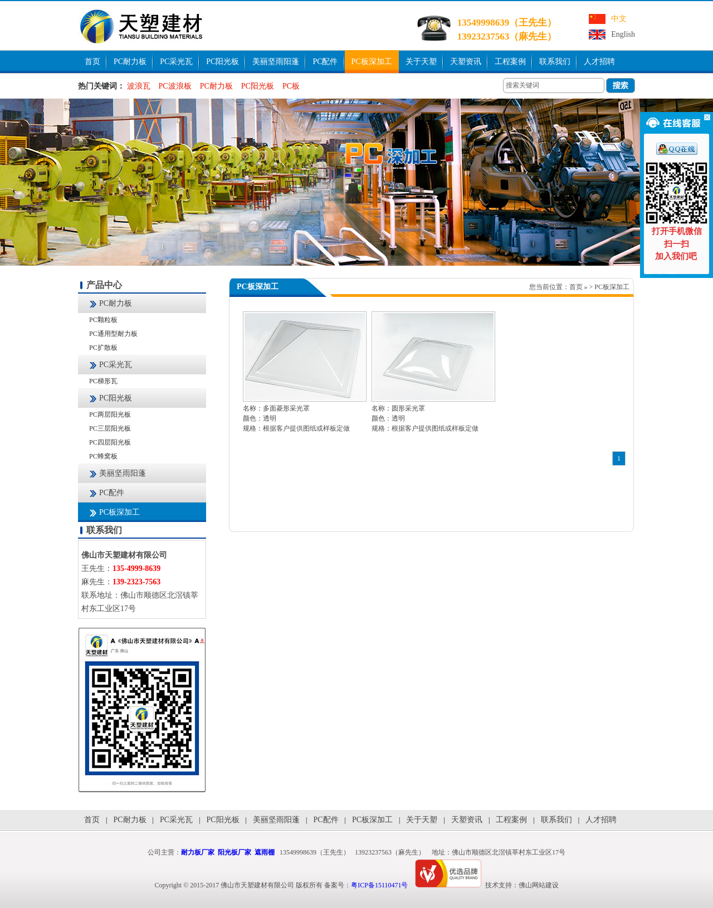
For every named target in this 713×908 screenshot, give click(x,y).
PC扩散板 (103, 348)
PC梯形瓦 (103, 381)
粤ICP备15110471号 (379, 885)
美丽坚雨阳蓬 (275, 61)
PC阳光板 (222, 61)
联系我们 (554, 61)
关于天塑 (421, 61)
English (623, 34)
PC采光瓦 (176, 61)
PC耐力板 (130, 61)
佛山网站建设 (539, 885)
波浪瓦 (138, 86)
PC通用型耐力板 (113, 334)
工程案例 (510, 61)
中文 (619, 18)
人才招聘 (599, 61)
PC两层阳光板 (110, 414)
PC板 (291, 86)
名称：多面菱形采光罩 (276, 408)
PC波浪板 (175, 86)
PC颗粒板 (103, 320)
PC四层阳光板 (110, 442)
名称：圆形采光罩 (398, 408)
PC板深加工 (371, 61)
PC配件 (325, 61)
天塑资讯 (465, 61)
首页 (92, 61)
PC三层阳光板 (110, 428)
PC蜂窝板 (103, 456)
